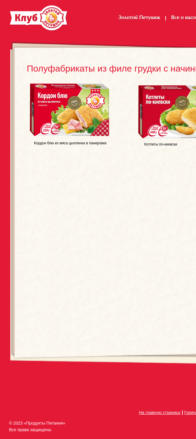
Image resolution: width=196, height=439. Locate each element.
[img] (69, 111)
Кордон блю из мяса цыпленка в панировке (70, 143)
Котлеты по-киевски (160, 144)
